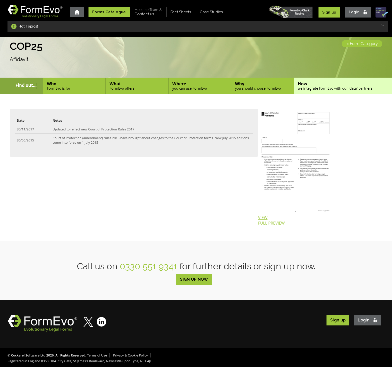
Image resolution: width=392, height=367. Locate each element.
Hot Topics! (28, 26)
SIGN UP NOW (194, 279)
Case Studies (211, 12)
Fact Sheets (180, 12)
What (137, 86)
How (343, 86)
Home (77, 12)
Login (354, 12)
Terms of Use (97, 355)
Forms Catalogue (109, 12)
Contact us (148, 12)
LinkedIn (101, 322)
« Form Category (362, 43)
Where (199, 86)
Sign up (329, 12)
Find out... (26, 85)
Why (262, 86)
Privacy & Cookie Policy (130, 355)
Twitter (88, 322)
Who (74, 86)
